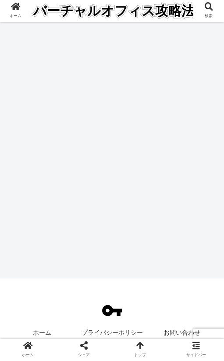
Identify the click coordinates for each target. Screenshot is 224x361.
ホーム (42, 332)
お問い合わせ (182, 332)
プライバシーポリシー (112, 332)
